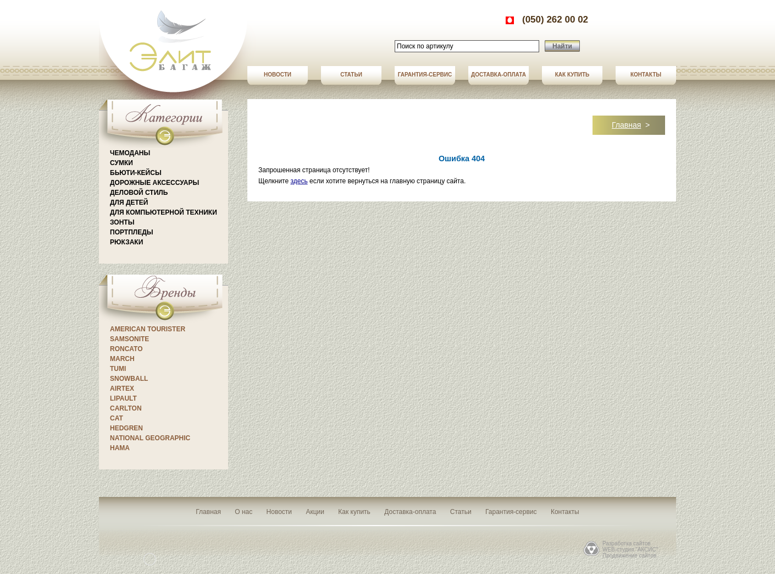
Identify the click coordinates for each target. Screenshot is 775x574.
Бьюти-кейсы (136, 173)
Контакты (645, 75)
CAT (116, 418)
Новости (277, 75)
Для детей (129, 202)
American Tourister (147, 329)
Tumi (118, 369)
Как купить (572, 75)
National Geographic (150, 438)
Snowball (129, 378)
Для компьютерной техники (163, 212)
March (122, 359)
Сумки (121, 163)
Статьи (351, 75)
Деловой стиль (139, 192)
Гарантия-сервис (425, 75)
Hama (120, 448)
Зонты (122, 222)
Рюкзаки (126, 242)
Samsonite (129, 339)
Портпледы (131, 232)
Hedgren (126, 428)
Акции (315, 512)
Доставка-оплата (498, 75)
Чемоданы (130, 153)
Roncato (126, 349)
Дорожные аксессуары (154, 183)
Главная (626, 125)
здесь (298, 181)
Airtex (122, 388)
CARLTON (126, 408)
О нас (243, 512)
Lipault (123, 398)
